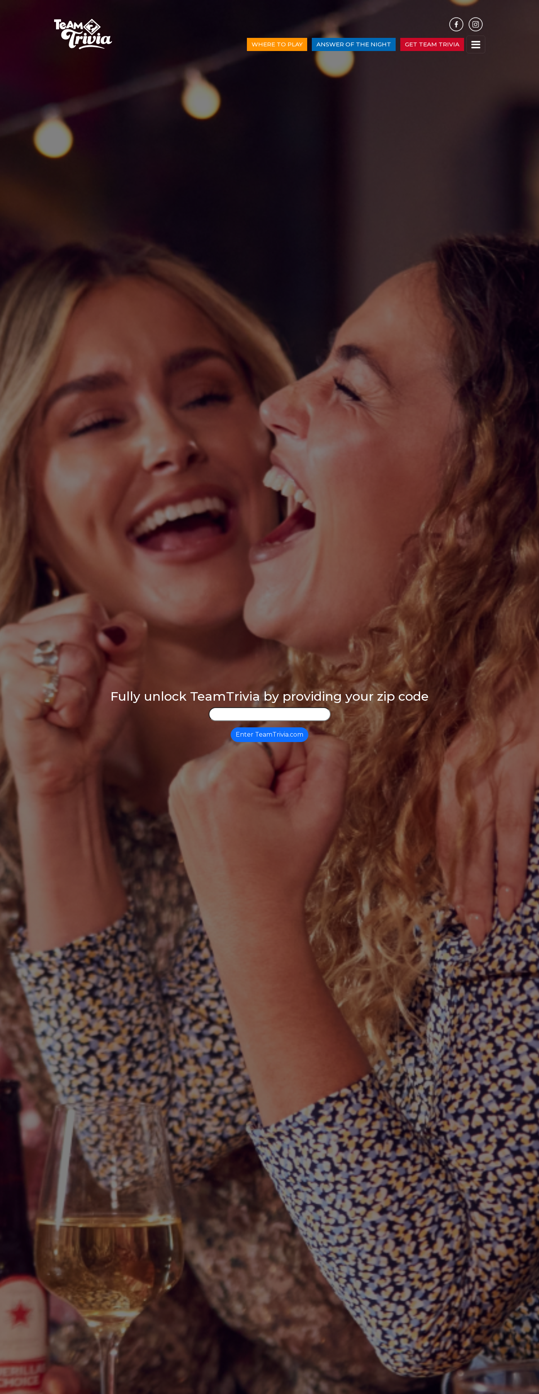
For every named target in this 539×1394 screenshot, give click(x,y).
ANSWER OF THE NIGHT (353, 44)
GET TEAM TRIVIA (432, 44)
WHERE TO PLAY (277, 44)
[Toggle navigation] (475, 45)
